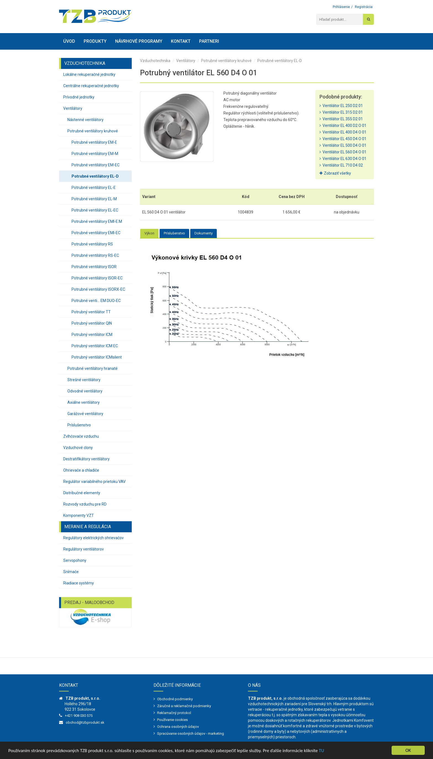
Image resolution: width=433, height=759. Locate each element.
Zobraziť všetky (335, 173)
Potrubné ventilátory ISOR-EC (97, 278)
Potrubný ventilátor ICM (92, 334)
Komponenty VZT (78, 515)
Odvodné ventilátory (84, 391)
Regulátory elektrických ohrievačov (93, 538)
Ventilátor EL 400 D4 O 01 (343, 132)
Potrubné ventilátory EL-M (94, 199)
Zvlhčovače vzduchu (81, 436)
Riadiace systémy (78, 583)
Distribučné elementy (81, 493)
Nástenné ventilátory (85, 119)
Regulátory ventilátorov (83, 549)
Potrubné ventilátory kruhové (92, 131)
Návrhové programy (138, 41)
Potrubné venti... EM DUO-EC (96, 300)
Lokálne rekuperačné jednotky (89, 74)
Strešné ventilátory (84, 380)
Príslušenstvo (79, 425)
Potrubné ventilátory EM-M (95, 153)
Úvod (69, 41)
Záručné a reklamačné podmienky (184, 706)
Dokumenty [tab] (203, 233)
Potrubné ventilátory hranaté (92, 368)
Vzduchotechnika (155, 60)
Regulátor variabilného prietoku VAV (94, 481)
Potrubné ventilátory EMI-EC (96, 233)
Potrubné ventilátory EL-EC (95, 210)
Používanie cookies (172, 720)
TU (321, 750)
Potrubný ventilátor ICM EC (95, 346)
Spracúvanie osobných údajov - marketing (190, 733)
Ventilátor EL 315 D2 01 (341, 112)
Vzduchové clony (78, 447)
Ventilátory (72, 108)
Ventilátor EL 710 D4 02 (341, 165)
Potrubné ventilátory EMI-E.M (97, 221)
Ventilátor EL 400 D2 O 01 (343, 125)
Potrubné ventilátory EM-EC (96, 165)
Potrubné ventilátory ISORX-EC (98, 289)
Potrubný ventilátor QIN (92, 323)
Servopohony (74, 560)
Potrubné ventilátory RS (92, 244)
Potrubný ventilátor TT (91, 312)
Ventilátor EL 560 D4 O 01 (343, 152)
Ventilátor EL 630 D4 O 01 (343, 158)
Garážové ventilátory (85, 413)
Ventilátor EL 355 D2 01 (341, 119)
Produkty (95, 41)
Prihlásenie (341, 7)
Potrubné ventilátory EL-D (95, 176)
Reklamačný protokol (174, 713)
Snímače (71, 572)
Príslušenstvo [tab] (174, 233)
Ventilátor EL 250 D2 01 (341, 105)
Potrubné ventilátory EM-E (94, 142)
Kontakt (181, 41)
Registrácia (364, 7)
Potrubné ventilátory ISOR (94, 266)
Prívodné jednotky (78, 97)
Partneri (209, 41)
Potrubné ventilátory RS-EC (95, 255)
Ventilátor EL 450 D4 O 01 (343, 139)
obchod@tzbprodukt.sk (85, 722)
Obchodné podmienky (175, 699)
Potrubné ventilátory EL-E (94, 187)
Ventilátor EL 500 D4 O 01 (343, 145)
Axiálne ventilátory (83, 402)
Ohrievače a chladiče (81, 470)
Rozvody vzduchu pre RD (85, 504)
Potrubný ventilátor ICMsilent (97, 357)
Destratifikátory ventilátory (86, 459)
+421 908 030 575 (79, 715)
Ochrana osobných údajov (178, 727)
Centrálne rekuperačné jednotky (91, 86)
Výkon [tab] (149, 233)
